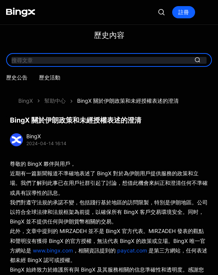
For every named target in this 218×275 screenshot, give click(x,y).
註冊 (183, 12)
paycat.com (132, 250)
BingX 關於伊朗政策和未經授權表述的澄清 (128, 100)
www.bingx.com (53, 250)
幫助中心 (55, 100)
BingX (25, 100)
